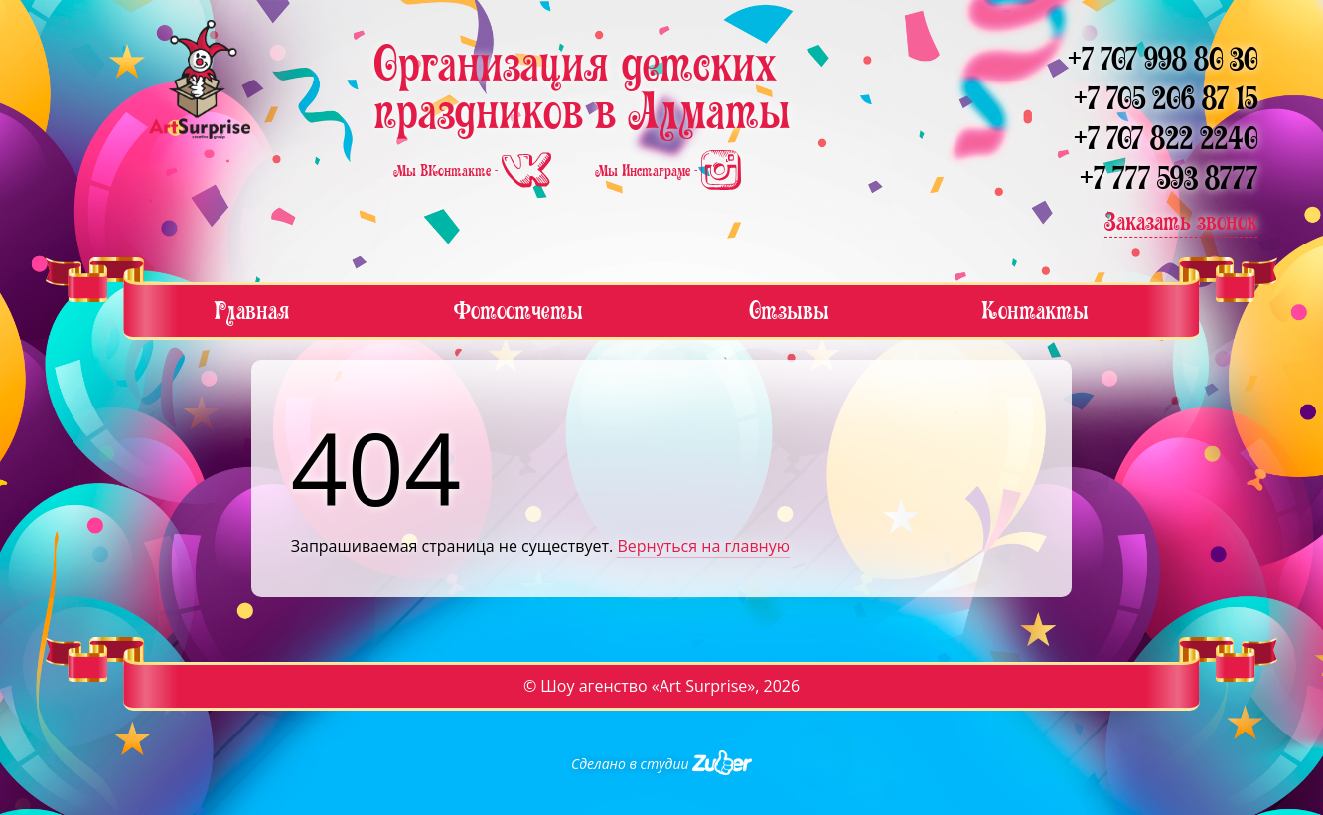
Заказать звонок (1180, 221)
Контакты (1035, 310)
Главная (252, 310)
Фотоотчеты (518, 310)
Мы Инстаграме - (668, 171)
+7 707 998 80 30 (1162, 59)
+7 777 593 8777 (1168, 178)
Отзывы (789, 310)
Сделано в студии (661, 763)
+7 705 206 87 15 (1165, 99)
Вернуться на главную (703, 546)
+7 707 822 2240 (1165, 138)
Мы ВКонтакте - (474, 171)
